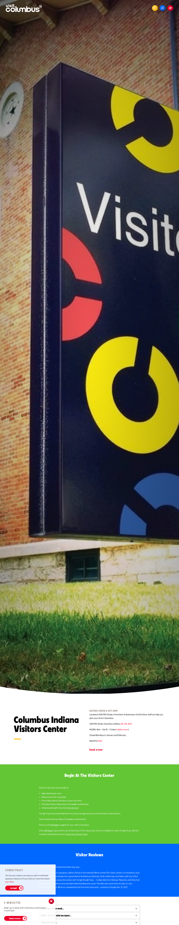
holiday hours (122, 729)
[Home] (24, 8)
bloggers (55, 831)
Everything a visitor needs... (52, 908)
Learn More (9, 882)
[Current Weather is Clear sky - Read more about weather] (155, 8)
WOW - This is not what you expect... (56, 915)
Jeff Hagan (48, 837)
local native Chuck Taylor (77, 840)
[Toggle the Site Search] (163, 8)
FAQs (100, 741)
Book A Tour (96, 749)
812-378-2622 (126, 724)
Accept (13, 888)
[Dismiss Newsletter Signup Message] (51, 901)
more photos (72, 814)
